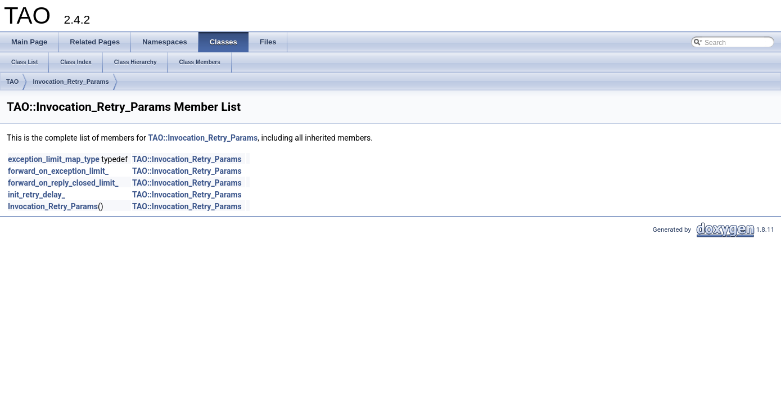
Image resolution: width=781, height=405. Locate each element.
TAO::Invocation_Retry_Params (203, 137)
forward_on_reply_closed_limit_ (63, 182)
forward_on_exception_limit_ (58, 171)
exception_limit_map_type (54, 159)
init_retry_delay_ (36, 194)
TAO (12, 81)
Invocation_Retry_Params (71, 81)
